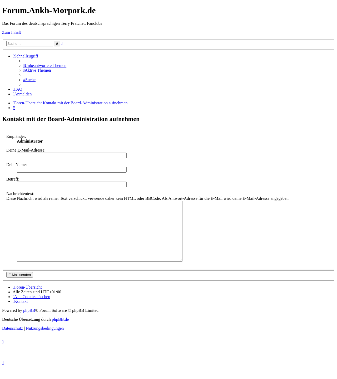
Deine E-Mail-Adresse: (26, 150)
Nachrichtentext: (20, 193)
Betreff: (12, 179)
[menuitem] (44, 65)
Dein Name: (16, 164)
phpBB (29, 322)
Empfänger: (16, 136)
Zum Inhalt (11, 32)
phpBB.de (60, 331)
